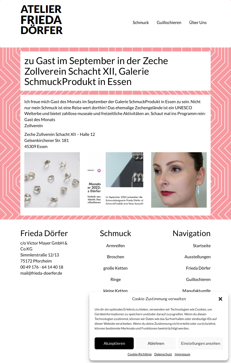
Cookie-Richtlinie (140, 354)
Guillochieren (169, 22)
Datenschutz (163, 354)
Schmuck (141, 22)
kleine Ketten (115, 290)
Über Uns (198, 22)
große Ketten (115, 267)
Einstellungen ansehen (200, 343)
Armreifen (115, 245)
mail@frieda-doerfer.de (41, 272)
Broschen (115, 256)
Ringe (115, 279)
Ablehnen (156, 343)
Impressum (182, 354)
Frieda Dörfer (198, 267)
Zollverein (33, 125)
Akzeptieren (114, 343)
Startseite (202, 245)
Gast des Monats (40, 119)
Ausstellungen (197, 256)
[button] (220, 299)
